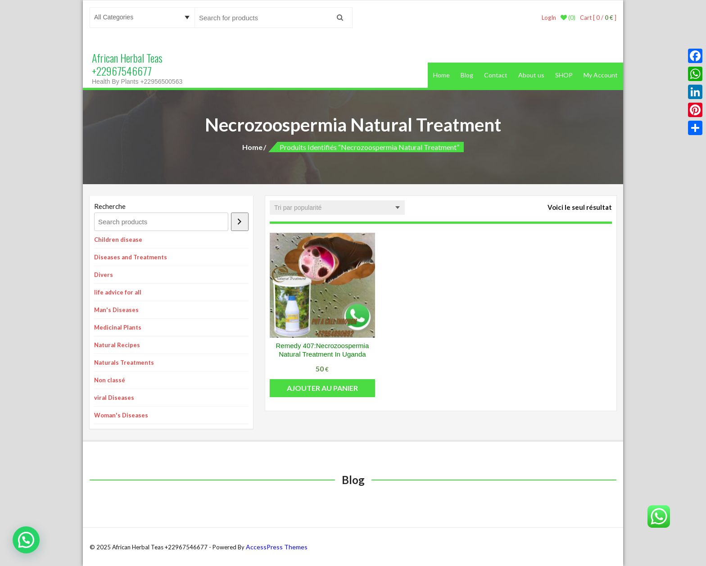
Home (441, 75)
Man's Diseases (116, 309)
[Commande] (337, 207)
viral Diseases (114, 397)
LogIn (549, 17)
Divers (103, 274)
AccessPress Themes (277, 547)
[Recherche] (240, 222)
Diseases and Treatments (130, 257)
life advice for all (117, 292)
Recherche (110, 206)
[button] (26, 539)
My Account (601, 75)
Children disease (118, 239)
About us (531, 75)
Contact (495, 75)
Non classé (109, 380)
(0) (568, 17)
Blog (467, 75)
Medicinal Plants (117, 327)
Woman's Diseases (121, 415)
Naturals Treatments (124, 362)
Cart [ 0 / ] (598, 17)
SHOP (564, 75)
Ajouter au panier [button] (322, 388)
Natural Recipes (117, 345)
